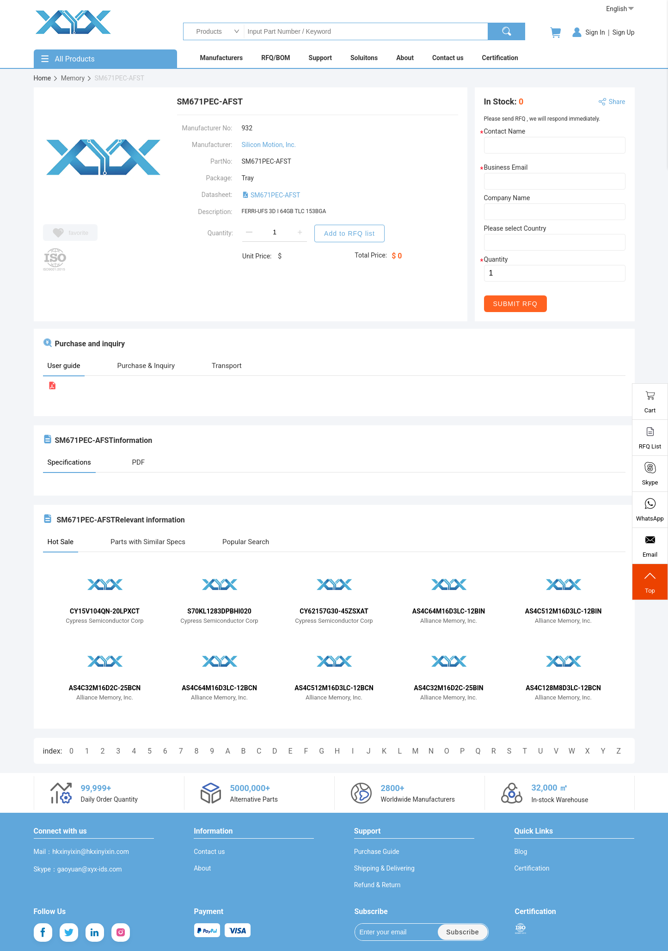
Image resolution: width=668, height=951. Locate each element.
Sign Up (624, 32)
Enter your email (389, 932)
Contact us (209, 851)
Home (46, 78)
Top (650, 582)
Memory (76, 78)
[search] (506, 31)
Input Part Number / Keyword (365, 31)
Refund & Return (377, 885)
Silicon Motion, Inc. (269, 144)
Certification (531, 868)
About (202, 868)
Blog (520, 851)
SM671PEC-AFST (271, 195)
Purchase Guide (376, 851)
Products (207, 31)
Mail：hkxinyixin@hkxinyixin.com (81, 851)
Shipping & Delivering (384, 868)
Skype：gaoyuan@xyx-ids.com (78, 869)
